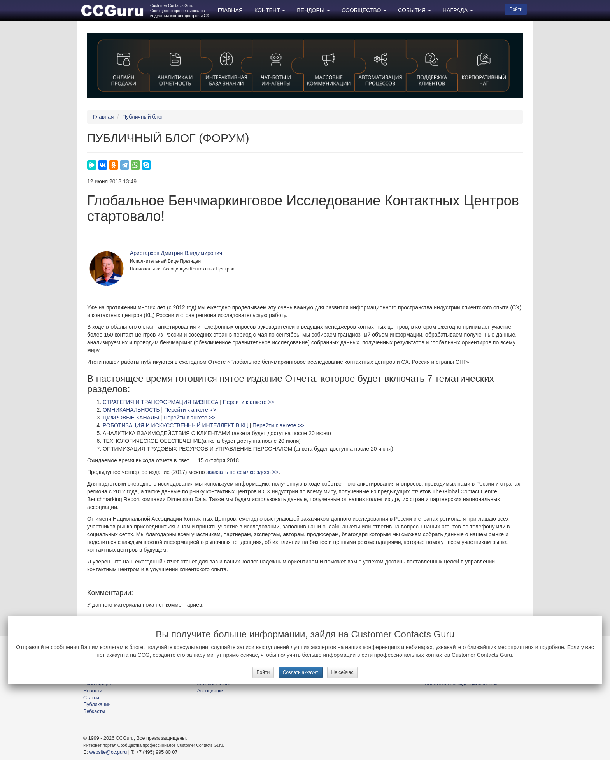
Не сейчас (342, 672)
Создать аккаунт (300, 672)
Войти (263, 672)
